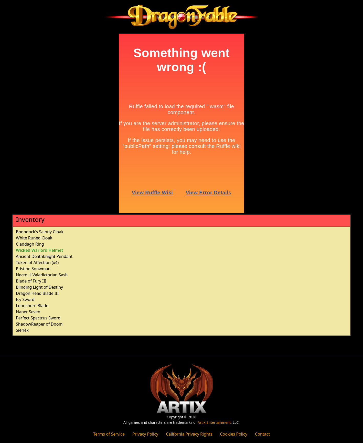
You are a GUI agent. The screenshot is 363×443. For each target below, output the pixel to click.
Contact (262, 434)
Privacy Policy (145, 434)
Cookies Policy (233, 434)
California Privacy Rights (189, 434)
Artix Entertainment (214, 422)
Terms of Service (109, 434)
